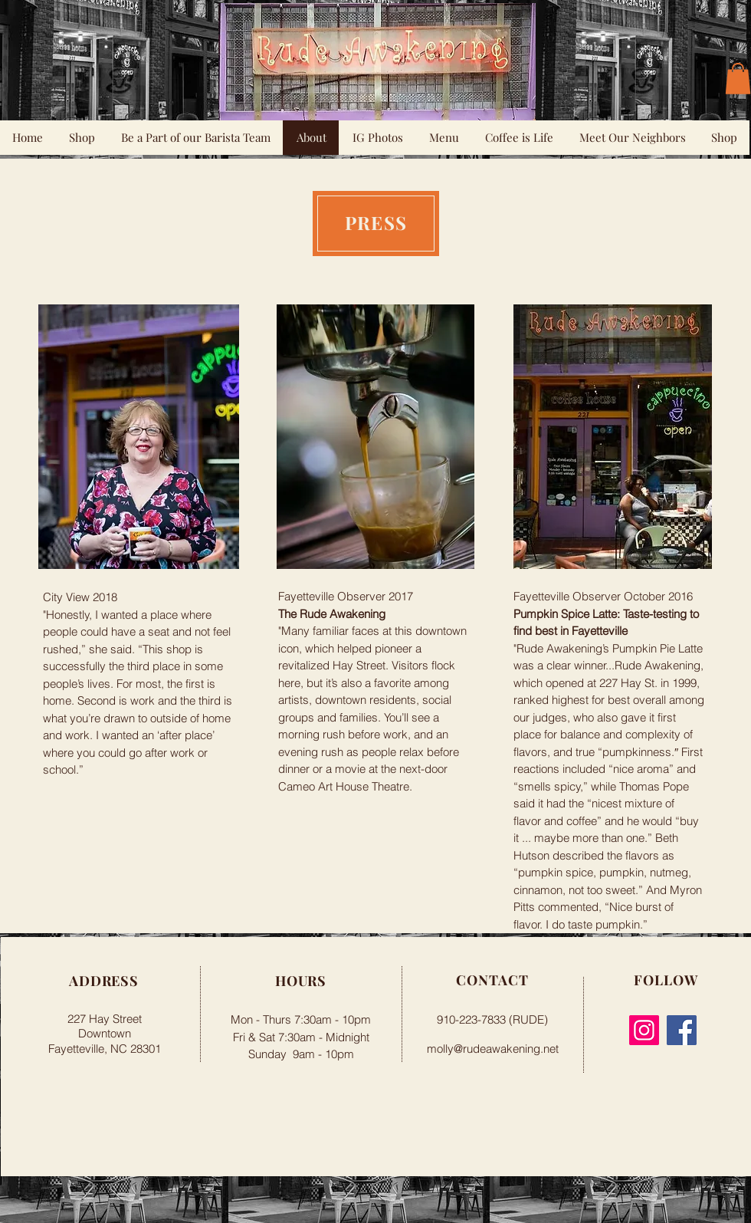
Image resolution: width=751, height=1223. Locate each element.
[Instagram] (644, 1030)
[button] (738, 78)
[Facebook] (682, 1030)
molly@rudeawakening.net (493, 1048)
